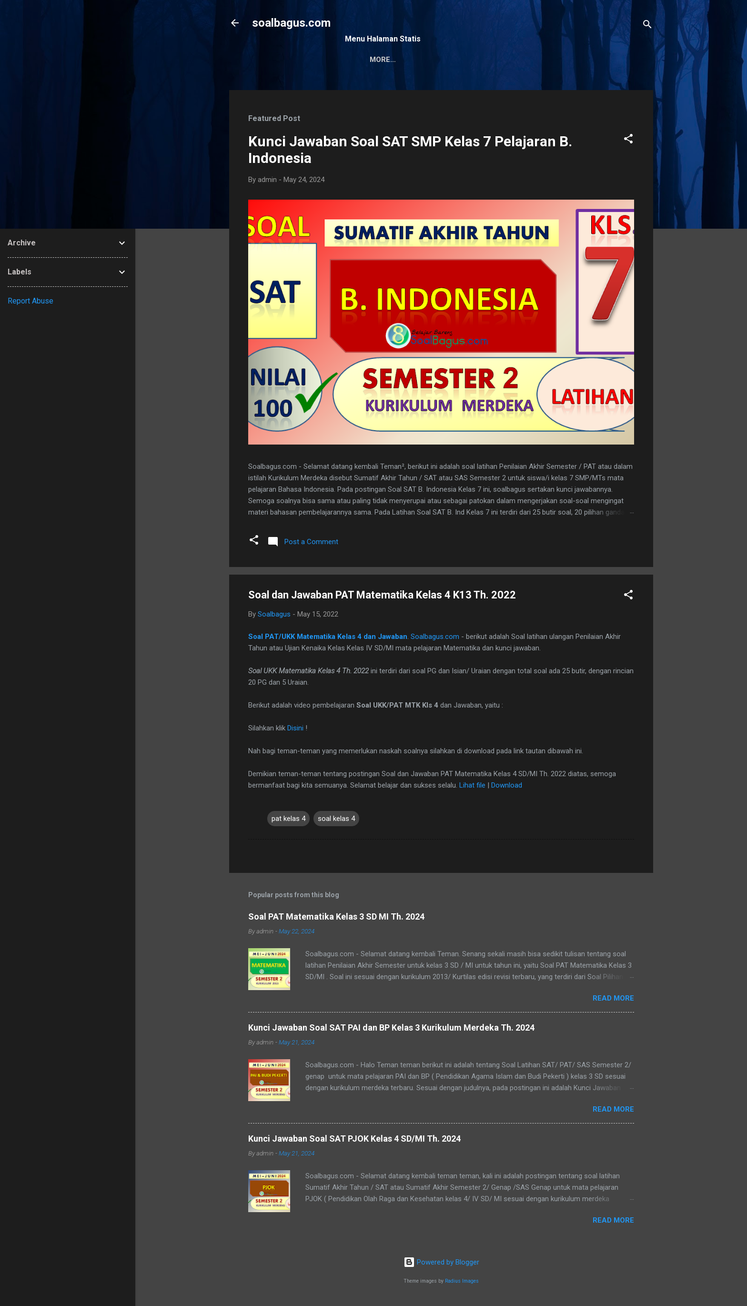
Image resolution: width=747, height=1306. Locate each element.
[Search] (647, 25)
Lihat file (472, 785)
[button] (628, 140)
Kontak (416, 59)
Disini (295, 728)
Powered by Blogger (441, 1262)
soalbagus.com (291, 23)
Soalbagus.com (435, 636)
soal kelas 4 (336, 818)
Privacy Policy (476, 59)
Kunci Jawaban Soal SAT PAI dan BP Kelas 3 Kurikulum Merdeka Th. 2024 (391, 1028)
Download (506, 785)
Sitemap (368, 59)
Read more (613, 998)
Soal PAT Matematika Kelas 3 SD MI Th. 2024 (336, 916)
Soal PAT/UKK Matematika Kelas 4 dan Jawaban (327, 636)
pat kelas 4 (288, 818)
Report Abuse (30, 300)
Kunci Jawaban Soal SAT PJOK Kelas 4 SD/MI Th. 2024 (354, 1139)
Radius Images (462, 1281)
